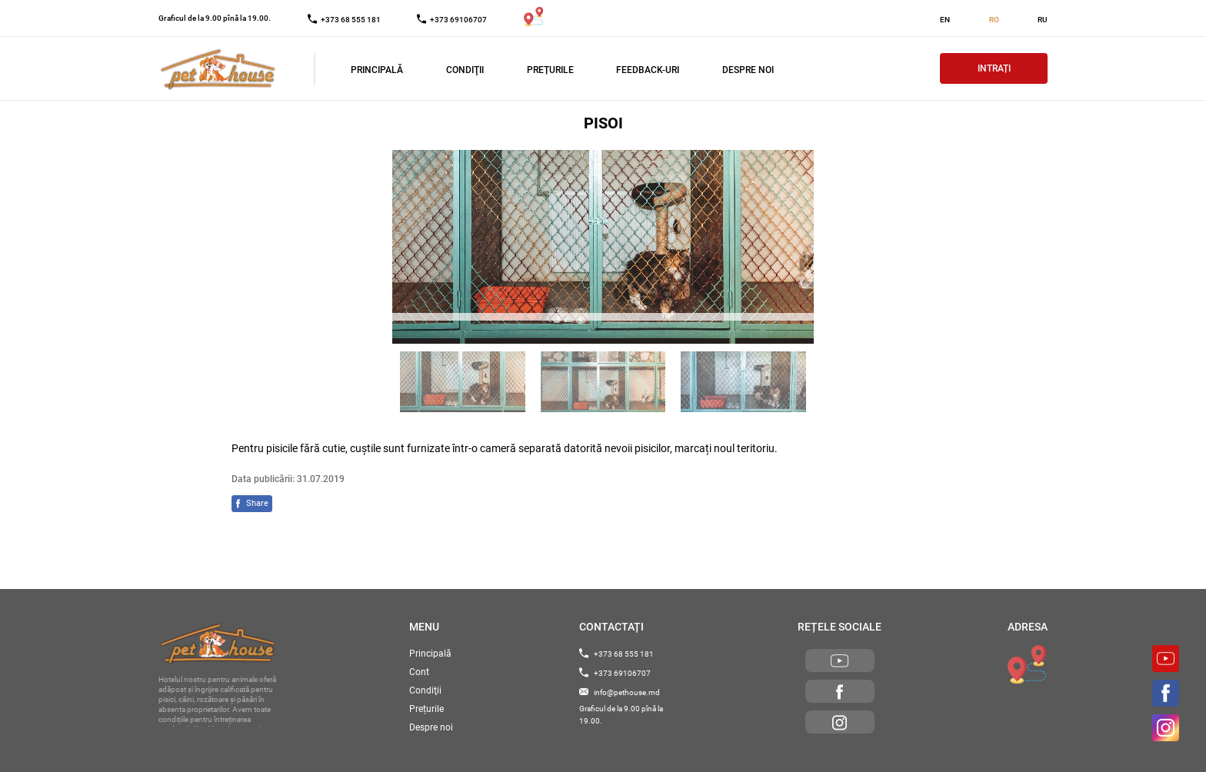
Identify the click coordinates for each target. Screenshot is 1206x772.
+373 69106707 (615, 673)
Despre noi (748, 70)
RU (1043, 19)
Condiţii (465, 70)
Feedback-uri (647, 70)
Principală (377, 70)
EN (945, 19)
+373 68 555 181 (616, 654)
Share (257, 503)
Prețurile (550, 70)
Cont (419, 672)
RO (994, 19)
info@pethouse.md (619, 692)
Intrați (994, 68)
